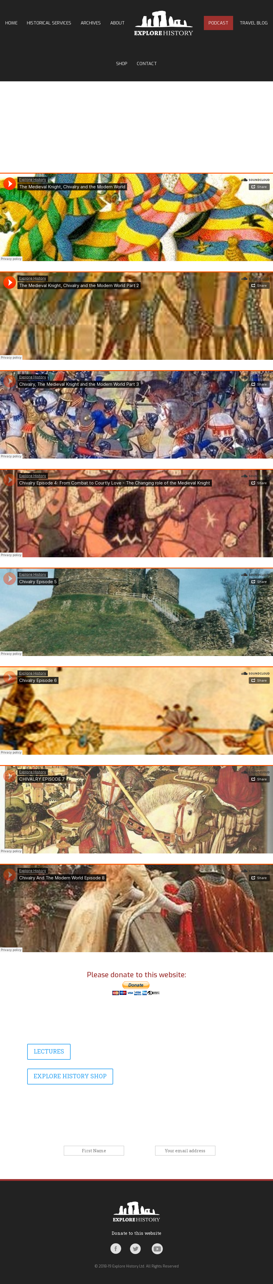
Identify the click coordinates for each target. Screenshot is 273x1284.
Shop (121, 64)
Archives (91, 23)
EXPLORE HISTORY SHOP (70, 1076)
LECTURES (49, 1051)
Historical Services (49, 23)
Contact (147, 64)
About (117, 23)
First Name (52, 1151)
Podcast (218, 23)
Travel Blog (254, 23)
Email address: (140, 1151)
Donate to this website (136, 1233)
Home (11, 23)
